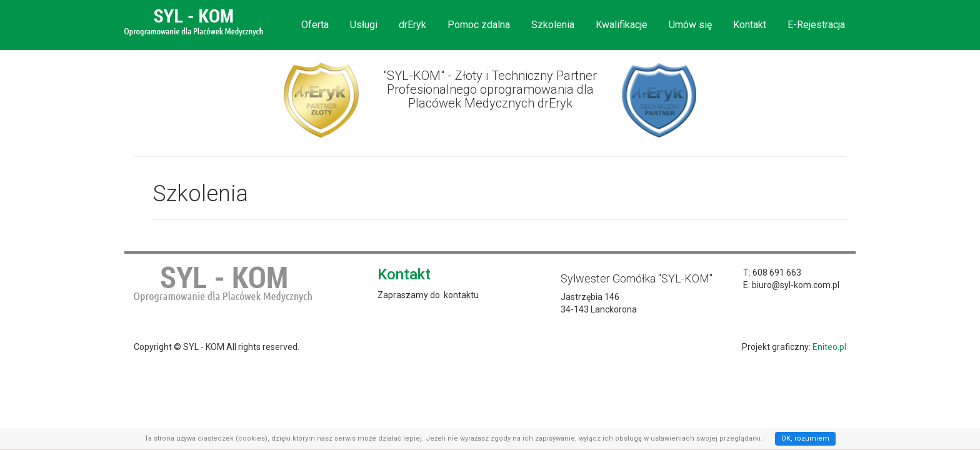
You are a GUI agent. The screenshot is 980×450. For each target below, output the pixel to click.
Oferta (315, 25)
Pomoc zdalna (479, 25)
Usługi (364, 25)
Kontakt (749, 25)
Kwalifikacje (622, 25)
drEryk (412, 25)
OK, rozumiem (805, 438)
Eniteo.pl (829, 347)
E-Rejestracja (816, 25)
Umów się (690, 25)
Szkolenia (552, 25)
